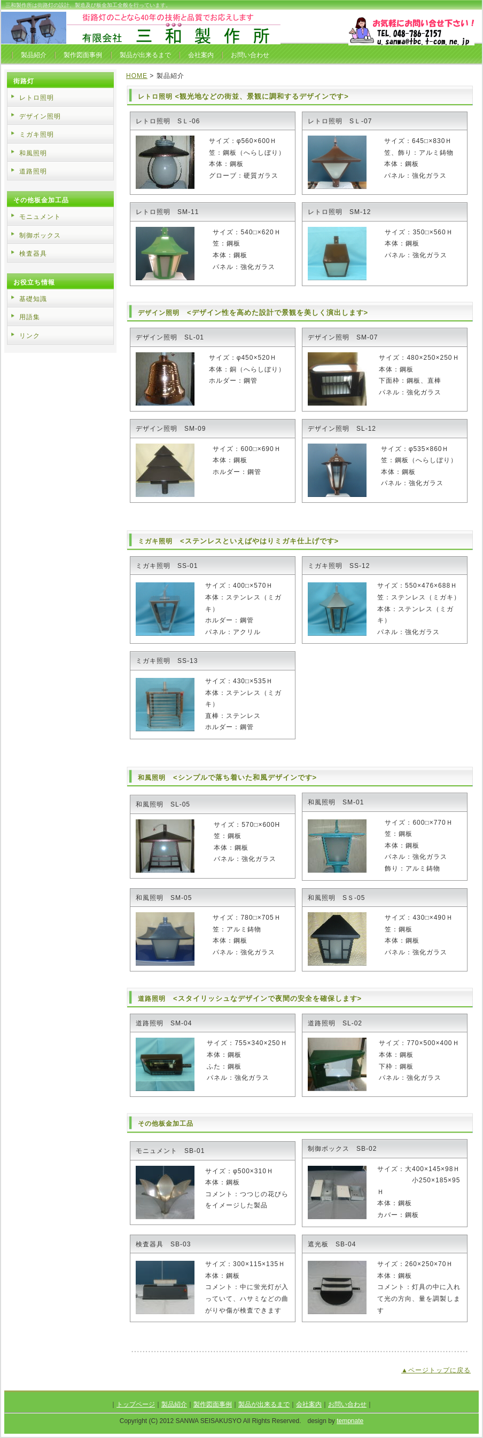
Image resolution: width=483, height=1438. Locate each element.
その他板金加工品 (165, 1123)
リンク (29, 335)
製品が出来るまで (145, 55)
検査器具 (33, 253)
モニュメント (40, 216)
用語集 (29, 317)
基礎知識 (33, 299)
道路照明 (152, 998)
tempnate (350, 1421)
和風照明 (152, 777)
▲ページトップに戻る (436, 1370)
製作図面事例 (83, 55)
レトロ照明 (155, 96)
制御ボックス (40, 235)
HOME (136, 76)
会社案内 (201, 55)
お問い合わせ (250, 55)
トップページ (135, 1404)
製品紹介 (33, 55)
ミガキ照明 (155, 541)
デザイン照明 (159, 313)
